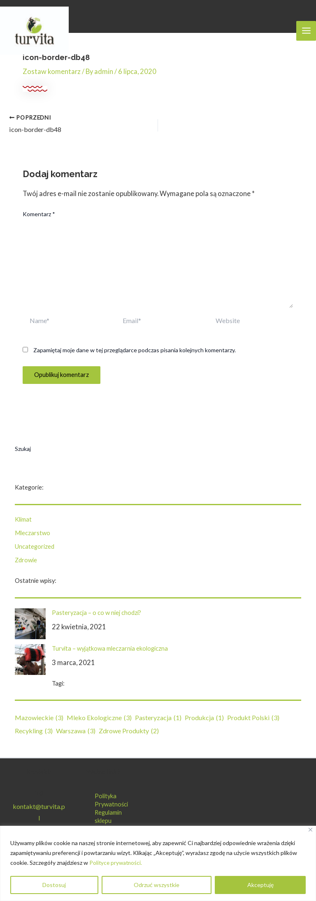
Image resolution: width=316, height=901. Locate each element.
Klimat (23, 519)
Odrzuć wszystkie (156, 884)
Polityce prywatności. (116, 862)
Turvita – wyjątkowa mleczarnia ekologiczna (110, 648)
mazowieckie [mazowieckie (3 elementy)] (39, 717)
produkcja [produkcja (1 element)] (204, 717)
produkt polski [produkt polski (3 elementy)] (253, 717)
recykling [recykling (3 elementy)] (34, 730)
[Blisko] (310, 830)
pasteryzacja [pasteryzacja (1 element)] (158, 717)
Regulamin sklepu (108, 816)
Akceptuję (260, 884)
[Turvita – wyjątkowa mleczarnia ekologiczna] (30, 659)
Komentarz (39, 213)
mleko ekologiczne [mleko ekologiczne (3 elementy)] (99, 717)
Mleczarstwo (32, 532)
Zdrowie (26, 559)
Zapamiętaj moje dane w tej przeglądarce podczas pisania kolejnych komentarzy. (134, 349)
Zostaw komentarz (52, 71)
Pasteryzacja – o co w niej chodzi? (96, 612)
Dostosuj (54, 884)
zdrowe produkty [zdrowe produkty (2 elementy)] (129, 730)
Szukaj (23, 448)
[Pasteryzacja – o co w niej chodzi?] (30, 623)
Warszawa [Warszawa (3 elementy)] (75, 730)
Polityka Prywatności (111, 800)
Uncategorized (34, 546)
